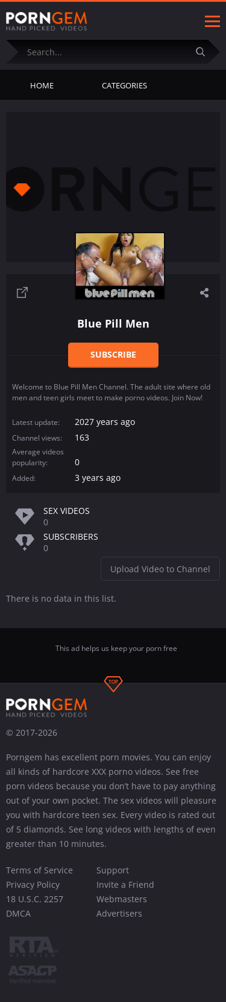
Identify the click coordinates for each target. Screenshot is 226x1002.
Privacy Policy (33, 884)
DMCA (18, 913)
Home (42, 85)
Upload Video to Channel (160, 569)
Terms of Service (39, 870)
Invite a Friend (125, 884)
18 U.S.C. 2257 (34, 899)
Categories (124, 85)
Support (112, 870)
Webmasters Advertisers (121, 906)
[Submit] (205, 51)
